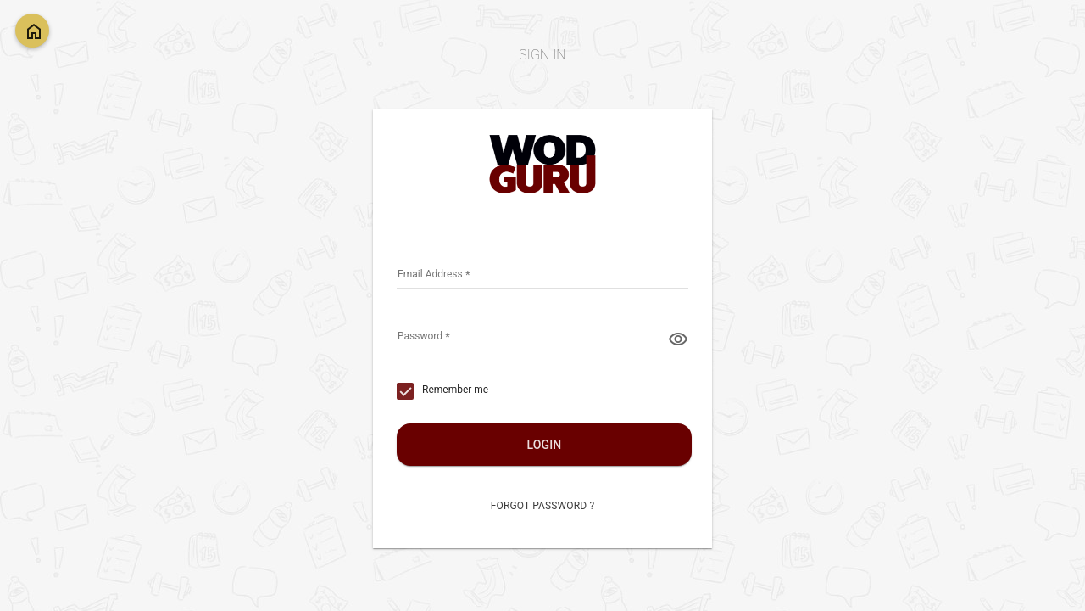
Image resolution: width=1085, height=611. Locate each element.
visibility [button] (678, 339)
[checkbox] (442, 391)
